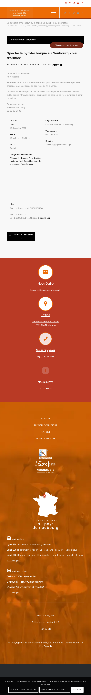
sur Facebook (46, 389)
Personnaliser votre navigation (54, 689)
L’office (45, 315)
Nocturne (14, 161)
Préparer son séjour (45, 425)
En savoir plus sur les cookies (23, 689)
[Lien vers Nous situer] (70, 3)
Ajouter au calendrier (23, 235)
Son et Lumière (30, 161)
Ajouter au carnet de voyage (66, 45)
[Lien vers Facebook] (82, 3)
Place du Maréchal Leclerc (45, 322)
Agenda (45, 419)
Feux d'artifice (35, 158)
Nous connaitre (45, 439)
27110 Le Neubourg (45, 325)
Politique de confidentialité (45, 622)
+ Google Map (44, 218)
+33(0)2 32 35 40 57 (45, 357)
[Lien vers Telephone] (74, 3)
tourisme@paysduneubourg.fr (45, 290)
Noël (21, 161)
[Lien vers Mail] (78, 3)
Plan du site (45, 629)
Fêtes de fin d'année (18, 158)
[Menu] (52, 12)
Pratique (45, 432)
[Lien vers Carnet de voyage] (66, 3)
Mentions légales (45, 616)
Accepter (77, 689)
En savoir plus (13, 561)
